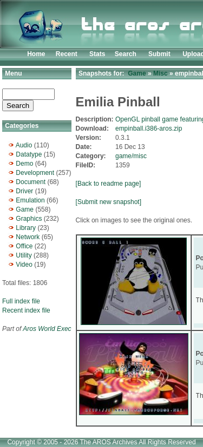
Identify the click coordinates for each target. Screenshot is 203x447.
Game (25, 209)
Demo (24, 163)
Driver (24, 191)
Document (30, 182)
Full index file (21, 301)
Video (24, 264)
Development (35, 173)
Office (24, 246)
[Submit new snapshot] (108, 202)
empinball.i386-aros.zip (148, 128)
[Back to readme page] (108, 183)
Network (28, 237)
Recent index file (26, 310)
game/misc (131, 156)
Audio (24, 145)
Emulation (30, 200)
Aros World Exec (47, 329)
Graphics (29, 218)
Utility (23, 255)
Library (26, 228)
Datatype (29, 154)
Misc (160, 73)
